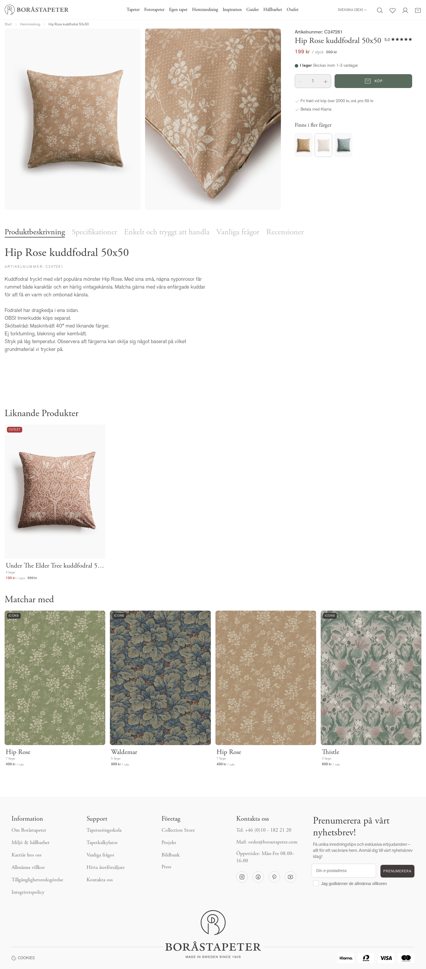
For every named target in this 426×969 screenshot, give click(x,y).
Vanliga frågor (237, 233)
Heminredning (205, 10)
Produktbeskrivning (35, 233)
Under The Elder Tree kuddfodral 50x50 (55, 566)
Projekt (169, 842)
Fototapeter (154, 10)
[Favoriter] (392, 9)
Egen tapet (178, 10)
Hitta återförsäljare (106, 867)
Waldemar (124, 752)
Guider (252, 10)
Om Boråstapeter (29, 830)
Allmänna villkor (28, 867)
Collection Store (178, 830)
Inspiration (232, 10)
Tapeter (133, 10)
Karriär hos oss (27, 855)
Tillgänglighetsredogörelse (37, 880)
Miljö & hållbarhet (31, 842)
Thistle (330, 752)
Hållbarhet (272, 10)
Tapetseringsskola (104, 830)
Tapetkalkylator (102, 842)
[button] (300, 81)
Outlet (293, 10)
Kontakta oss (100, 880)
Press (166, 867)
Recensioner (285, 233)
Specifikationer (94, 233)
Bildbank (171, 855)
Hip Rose (18, 752)
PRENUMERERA (397, 871)
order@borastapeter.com (272, 842)
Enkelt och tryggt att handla (166, 233)
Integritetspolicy (28, 892)
